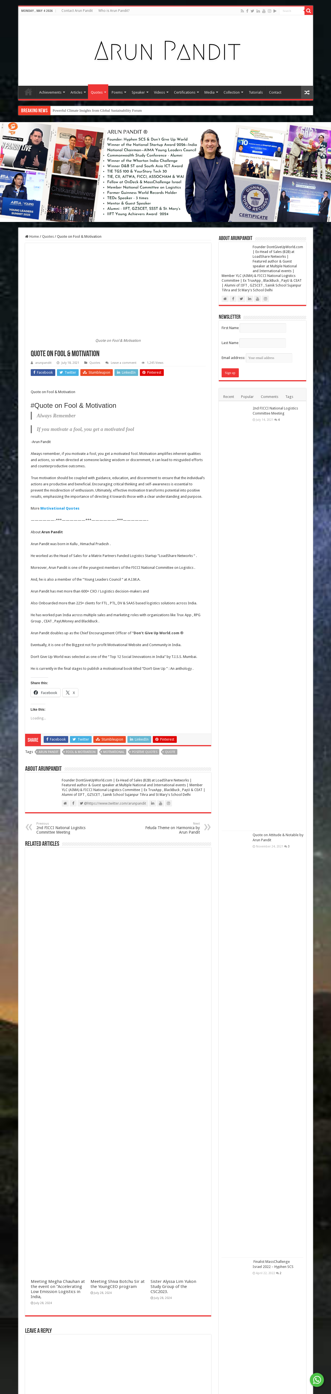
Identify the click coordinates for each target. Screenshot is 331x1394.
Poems (117, 92)
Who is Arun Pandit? (113, 11)
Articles (76, 92)
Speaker (138, 92)
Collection (232, 92)
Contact (275, 92)
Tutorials (256, 92)
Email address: (257, 358)
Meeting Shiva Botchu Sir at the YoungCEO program (118, 1284)
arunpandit (43, 363)
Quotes (97, 92)
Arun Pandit (48, 752)
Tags (289, 397)
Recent (228, 397)
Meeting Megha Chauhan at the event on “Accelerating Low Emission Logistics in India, (58, 1289)
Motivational (113, 752)
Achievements (50, 92)
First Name (230, 328)
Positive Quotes (144, 752)
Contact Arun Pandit (77, 11)
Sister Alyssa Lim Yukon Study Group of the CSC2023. (173, 1286)
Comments (269, 397)
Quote (170, 752)
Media (209, 92)
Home (28, 92)
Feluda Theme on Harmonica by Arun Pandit (171, 828)
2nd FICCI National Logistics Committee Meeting (65, 828)
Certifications (184, 92)
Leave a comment (123, 363)
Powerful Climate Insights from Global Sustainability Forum (97, 110)
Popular (247, 397)
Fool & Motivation (81, 752)
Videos (159, 92)
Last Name (230, 343)
